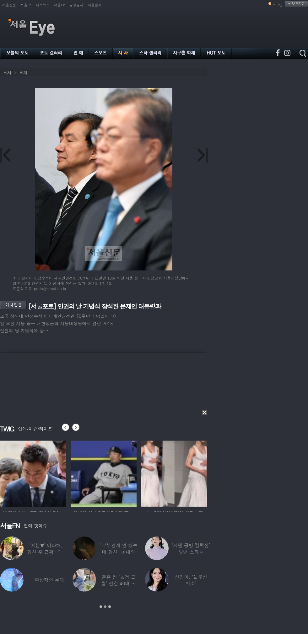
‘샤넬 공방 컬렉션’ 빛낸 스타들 (191, 548)
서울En (59, 5)
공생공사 (77, 5)
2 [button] (105, 606)
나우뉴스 (43, 5)
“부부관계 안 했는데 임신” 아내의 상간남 (118, 552)
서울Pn (25, 5)
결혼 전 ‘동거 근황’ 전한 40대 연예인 (118, 583)
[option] (33, 472)
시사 (7, 72)
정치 (23, 72)
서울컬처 (95, 5)
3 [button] (109, 606)
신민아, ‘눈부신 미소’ (191, 580)
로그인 (277, 5)
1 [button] (101, 606)
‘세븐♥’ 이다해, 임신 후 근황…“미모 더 (46, 552)
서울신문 (9, 5)
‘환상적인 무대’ (49, 579)
